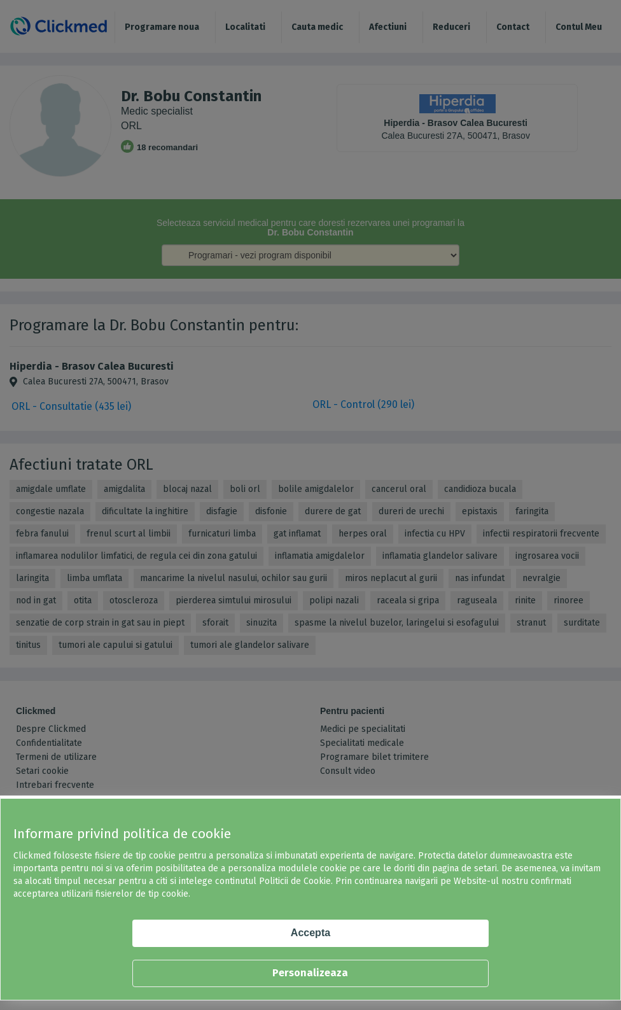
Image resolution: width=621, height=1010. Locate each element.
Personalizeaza (310, 973)
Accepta (310, 932)
